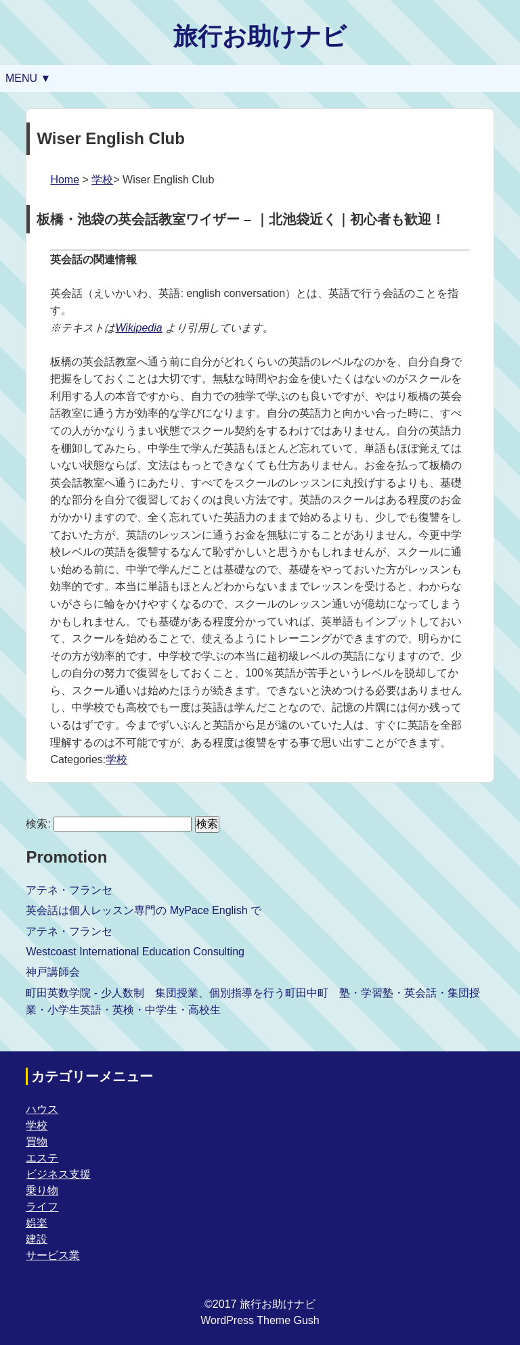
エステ (42, 1158)
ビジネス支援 (58, 1174)
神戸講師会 (53, 972)
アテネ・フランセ (69, 890)
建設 (36, 1239)
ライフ (42, 1206)
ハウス (42, 1109)
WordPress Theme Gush (259, 1320)
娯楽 (36, 1223)
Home (64, 179)
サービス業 (53, 1255)
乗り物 (42, 1190)
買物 (36, 1141)
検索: (38, 823)
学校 (102, 179)
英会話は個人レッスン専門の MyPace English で (143, 910)
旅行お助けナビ (260, 36)
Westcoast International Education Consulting (135, 951)
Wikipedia (138, 328)
